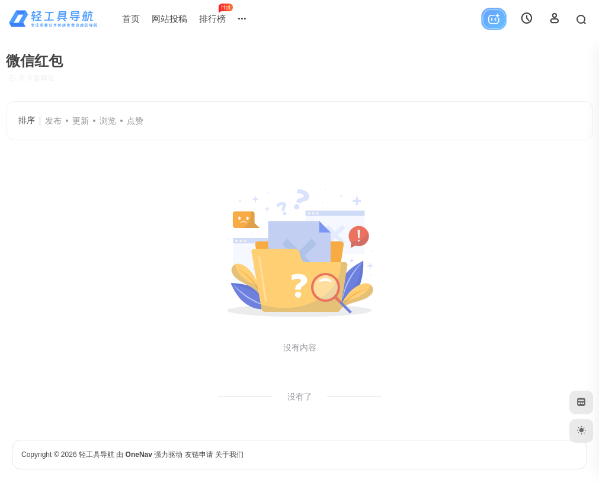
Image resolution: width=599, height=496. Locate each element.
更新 (80, 120)
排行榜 (215, 14)
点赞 (135, 120)
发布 (53, 120)
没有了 (299, 396)
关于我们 (229, 454)
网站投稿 (169, 19)
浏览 (108, 120)
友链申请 (199, 454)
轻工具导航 (96, 454)
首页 (131, 19)
